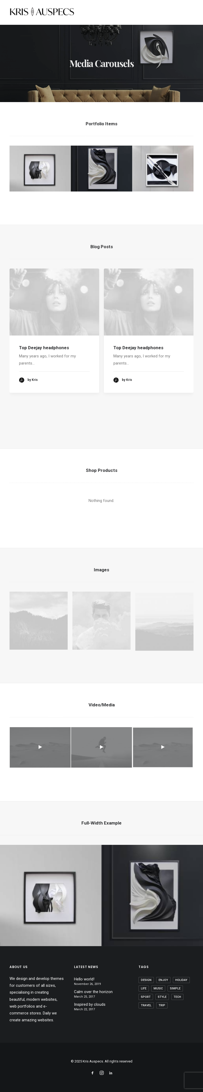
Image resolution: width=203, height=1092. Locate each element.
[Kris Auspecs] (42, 12)
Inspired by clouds (89, 1004)
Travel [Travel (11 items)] (146, 1005)
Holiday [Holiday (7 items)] (181, 980)
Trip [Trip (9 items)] (162, 1005)
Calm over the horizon (93, 991)
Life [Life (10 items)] (143, 988)
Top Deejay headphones (44, 353)
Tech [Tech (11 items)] (177, 997)
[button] (54, 308)
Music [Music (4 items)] (158, 988)
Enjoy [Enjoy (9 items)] (163, 980)
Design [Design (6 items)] (146, 980)
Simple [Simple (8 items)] (175, 988)
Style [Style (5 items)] (162, 997)
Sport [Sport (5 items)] (146, 997)
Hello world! (84, 979)
